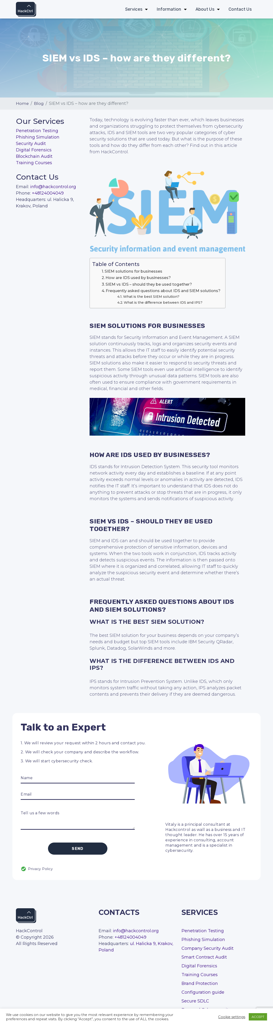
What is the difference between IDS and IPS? (163, 302)
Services (133, 9)
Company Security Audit (208, 948)
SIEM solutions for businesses (133, 271)
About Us (205, 9)
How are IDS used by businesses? (138, 277)
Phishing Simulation (37, 137)
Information (169, 9)
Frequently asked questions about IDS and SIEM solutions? (163, 290)
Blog (39, 103)
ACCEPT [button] (258, 1017)
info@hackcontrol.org (53, 186)
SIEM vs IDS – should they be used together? (148, 284)
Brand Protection (200, 983)
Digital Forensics (34, 150)
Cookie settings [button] (231, 1017)
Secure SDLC (195, 1001)
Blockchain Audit (34, 156)
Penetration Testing (37, 130)
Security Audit (31, 143)
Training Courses (34, 162)
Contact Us (240, 9)
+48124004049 (48, 193)
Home (22, 103)
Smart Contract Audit (204, 957)
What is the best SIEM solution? (151, 296)
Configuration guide (203, 992)
